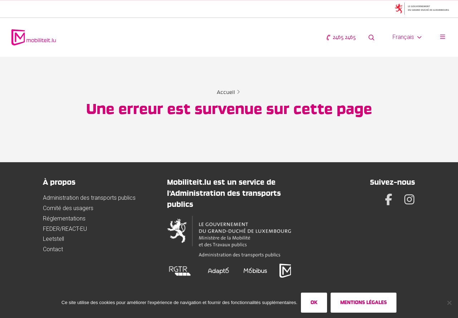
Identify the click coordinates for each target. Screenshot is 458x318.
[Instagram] (409, 199)
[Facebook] (388, 199)
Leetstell (53, 238)
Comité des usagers (68, 208)
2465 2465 (341, 37)
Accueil (226, 92)
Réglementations (64, 218)
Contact (53, 249)
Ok (314, 302)
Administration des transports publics (89, 197)
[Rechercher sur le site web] (371, 37)
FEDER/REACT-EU (65, 228)
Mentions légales (363, 302)
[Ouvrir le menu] (442, 37)
